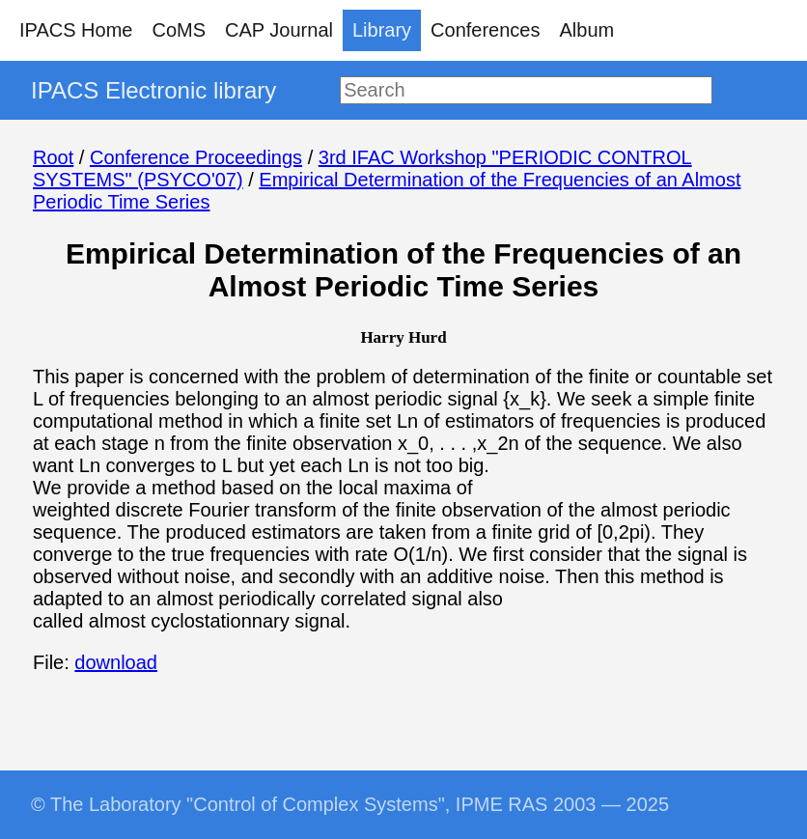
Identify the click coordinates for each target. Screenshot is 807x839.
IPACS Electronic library (153, 90)
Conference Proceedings (196, 157)
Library (381, 30)
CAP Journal (279, 30)
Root (53, 157)
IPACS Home (75, 30)
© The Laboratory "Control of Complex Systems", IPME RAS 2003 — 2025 (350, 804)
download (115, 662)
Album (587, 30)
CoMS (179, 30)
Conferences (485, 30)
